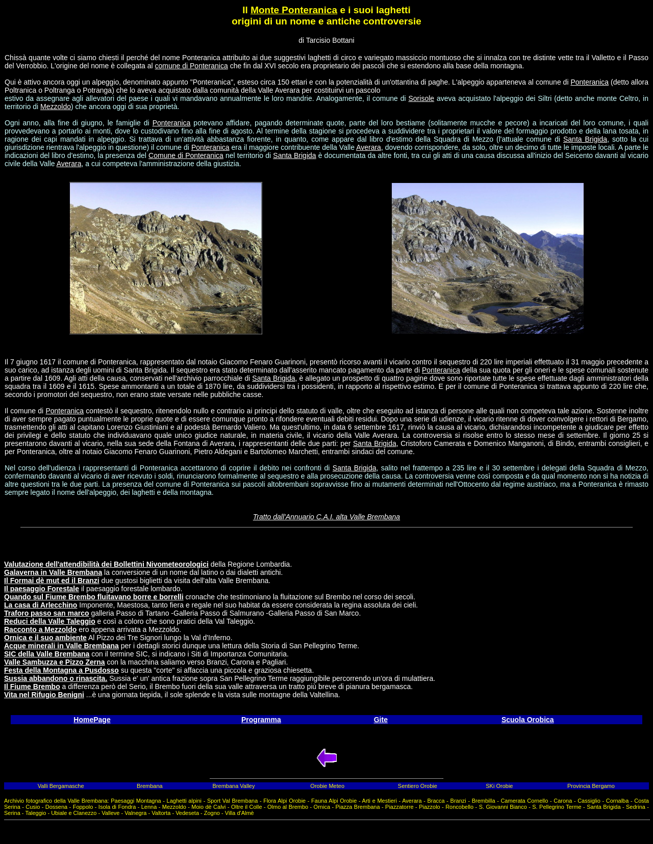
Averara (368, 147)
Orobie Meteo (327, 786)
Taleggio (35, 813)
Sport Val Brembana (232, 801)
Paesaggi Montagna (136, 801)
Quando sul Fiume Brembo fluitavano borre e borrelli (94, 597)
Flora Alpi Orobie (284, 801)
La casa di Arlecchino (40, 605)
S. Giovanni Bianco (503, 807)
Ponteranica (589, 82)
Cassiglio (588, 801)
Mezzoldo (55, 106)
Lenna (149, 807)
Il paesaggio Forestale (41, 589)
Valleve (110, 813)
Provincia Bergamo (591, 786)
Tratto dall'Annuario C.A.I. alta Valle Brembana (326, 517)
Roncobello (459, 807)
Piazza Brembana (357, 807)
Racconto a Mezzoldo (40, 629)
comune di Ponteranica (191, 66)
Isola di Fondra (117, 807)
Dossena (56, 807)
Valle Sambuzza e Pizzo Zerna (54, 662)
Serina (12, 813)
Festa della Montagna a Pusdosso (61, 670)
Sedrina (635, 807)
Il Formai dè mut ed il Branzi (51, 580)
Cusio (33, 807)
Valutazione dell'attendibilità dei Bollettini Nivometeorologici (106, 564)
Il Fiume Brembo (32, 686)
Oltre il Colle (246, 807)
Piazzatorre (399, 807)
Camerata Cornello (524, 801)
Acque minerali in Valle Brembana (61, 646)
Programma (261, 720)
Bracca (435, 801)
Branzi (458, 801)
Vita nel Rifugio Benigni (44, 695)
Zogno (212, 813)
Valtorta (161, 813)
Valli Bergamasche (61, 786)
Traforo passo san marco (46, 613)
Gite (381, 720)
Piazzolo (429, 807)
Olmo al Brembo (287, 807)
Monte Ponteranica (293, 10)
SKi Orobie (499, 786)
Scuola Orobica (527, 720)
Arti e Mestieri (379, 801)
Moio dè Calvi (208, 807)
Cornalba (617, 801)
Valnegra (135, 813)
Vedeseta (187, 813)
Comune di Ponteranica (185, 155)
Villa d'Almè (239, 813)
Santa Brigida (585, 139)
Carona (563, 801)
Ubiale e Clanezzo (73, 813)
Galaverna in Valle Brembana (53, 572)
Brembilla (483, 801)
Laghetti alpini (184, 801)
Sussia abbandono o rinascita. (55, 678)
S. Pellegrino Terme (556, 807)
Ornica (322, 807)
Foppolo (83, 807)
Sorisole (421, 98)
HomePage (91, 720)
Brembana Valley (234, 786)
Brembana (150, 786)
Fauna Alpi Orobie (334, 801)
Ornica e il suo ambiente (45, 638)
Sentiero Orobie (417, 786)
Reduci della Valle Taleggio (49, 621)
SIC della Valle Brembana (46, 654)
